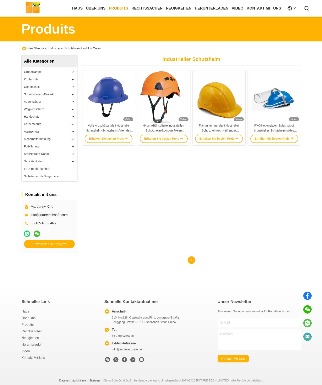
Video (26, 351)
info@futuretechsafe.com (49, 215)
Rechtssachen (32, 331)
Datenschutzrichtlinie (72, 380)
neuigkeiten (178, 8)
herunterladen (211, 8)
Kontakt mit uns (33, 358)
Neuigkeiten (30, 338)
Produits (40, 48)
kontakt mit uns (264, 8)
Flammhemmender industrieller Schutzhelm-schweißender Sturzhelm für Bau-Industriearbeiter (219, 130)
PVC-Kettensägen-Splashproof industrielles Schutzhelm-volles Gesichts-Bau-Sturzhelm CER (274, 130)
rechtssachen (147, 8)
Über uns (95, 8)
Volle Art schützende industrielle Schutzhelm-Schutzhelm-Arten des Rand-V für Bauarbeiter (108, 130)
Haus (77, 8)
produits (118, 8)
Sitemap (94, 380)
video (237, 8)
